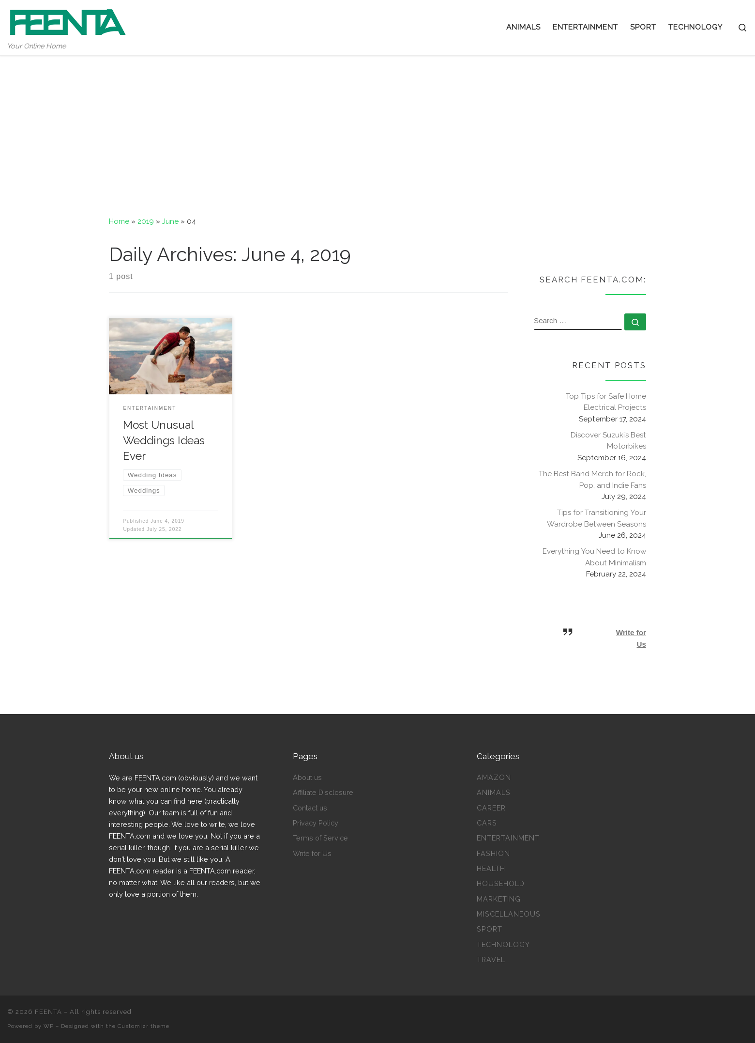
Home (119, 221)
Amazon (494, 777)
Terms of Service (320, 838)
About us (307, 777)
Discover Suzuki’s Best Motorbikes (608, 441)
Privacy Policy (315, 823)
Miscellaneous (509, 914)
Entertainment (508, 838)
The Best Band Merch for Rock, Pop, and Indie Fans (592, 479)
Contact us (310, 808)
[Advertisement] (377, 128)
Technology (503, 944)
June (170, 221)
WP (49, 1026)
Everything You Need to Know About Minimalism (594, 557)
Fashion (493, 853)
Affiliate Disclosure (323, 792)
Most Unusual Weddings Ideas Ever (164, 440)
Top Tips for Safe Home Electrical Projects (606, 402)
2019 (145, 221)
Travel (491, 959)
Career (491, 808)
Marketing (499, 899)
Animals (494, 792)
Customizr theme (143, 1026)
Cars (487, 823)
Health (491, 868)
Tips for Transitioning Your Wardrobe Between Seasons (596, 518)
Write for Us (312, 853)
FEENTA (48, 1011)
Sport (489, 929)
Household (501, 883)
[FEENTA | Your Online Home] (67, 20)
